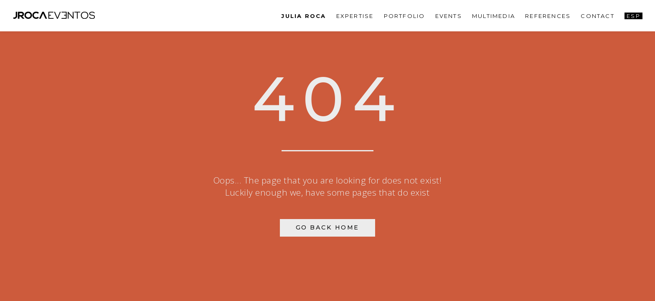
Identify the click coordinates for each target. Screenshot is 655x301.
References (548, 16)
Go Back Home (327, 227)
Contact (597, 16)
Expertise (355, 16)
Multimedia (493, 16)
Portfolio (404, 16)
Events (448, 16)
